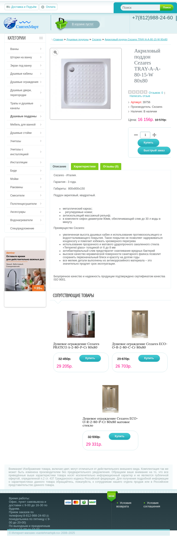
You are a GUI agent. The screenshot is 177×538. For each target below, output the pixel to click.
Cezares (96, 39)
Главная (58, 39)
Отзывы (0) (110, 166)
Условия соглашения (151, 504)
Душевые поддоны (78, 39)
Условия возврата (123, 504)
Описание (59, 166)
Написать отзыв (140, 96)
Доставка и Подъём (23, 7)
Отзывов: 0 (156, 92)
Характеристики (85, 166)
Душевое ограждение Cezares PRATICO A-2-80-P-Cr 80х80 (76, 345)
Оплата (50, 7)
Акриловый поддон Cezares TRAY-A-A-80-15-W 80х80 (136, 39)
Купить (90, 358)
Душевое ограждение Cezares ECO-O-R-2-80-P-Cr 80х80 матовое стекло (110, 422)
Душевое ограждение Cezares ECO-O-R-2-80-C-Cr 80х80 (139, 345)
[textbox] (144, 7)
